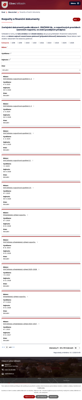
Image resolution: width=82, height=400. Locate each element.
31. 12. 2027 (7, 335)
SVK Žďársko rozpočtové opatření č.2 (18, 133)
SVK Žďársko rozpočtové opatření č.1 (18, 160)
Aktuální (6, 95)
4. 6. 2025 (6, 84)
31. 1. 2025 (6, 193)
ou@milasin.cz (9, 374)
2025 (64, 43)
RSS (76, 19)
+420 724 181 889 (9, 370)
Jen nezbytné (41, 397)
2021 (34, 43)
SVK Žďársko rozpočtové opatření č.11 (18, 188)
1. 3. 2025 (6, 166)
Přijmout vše (29, 397)
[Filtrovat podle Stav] (41, 70)
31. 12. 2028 (7, 226)
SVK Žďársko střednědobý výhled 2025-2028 (21, 269)
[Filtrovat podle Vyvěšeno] (41, 57)
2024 (57, 43)
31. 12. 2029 (7, 253)
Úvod (3, 12)
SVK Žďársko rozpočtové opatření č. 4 (19, 79)
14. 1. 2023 (6, 329)
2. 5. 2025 (6, 112)
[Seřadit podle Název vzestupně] (7, 46)
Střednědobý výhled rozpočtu (16, 215)
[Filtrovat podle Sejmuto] (41, 63)
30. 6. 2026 (7, 90)
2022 (42, 43)
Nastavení (53, 397)
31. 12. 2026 (7, 308)
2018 (13, 43)
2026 (72, 43)
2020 (27, 43)
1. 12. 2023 (6, 275)
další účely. (41, 388)
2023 (49, 43)
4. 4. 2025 (6, 139)
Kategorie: (5, 43)
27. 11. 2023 (7, 302)
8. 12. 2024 (7, 248)
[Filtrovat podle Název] (41, 50)
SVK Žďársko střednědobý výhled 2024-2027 (21, 324)
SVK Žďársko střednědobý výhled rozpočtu (20, 242)
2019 (20, 43)
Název (4, 47)
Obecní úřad (12, 12)
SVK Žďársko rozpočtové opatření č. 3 (19, 106)
